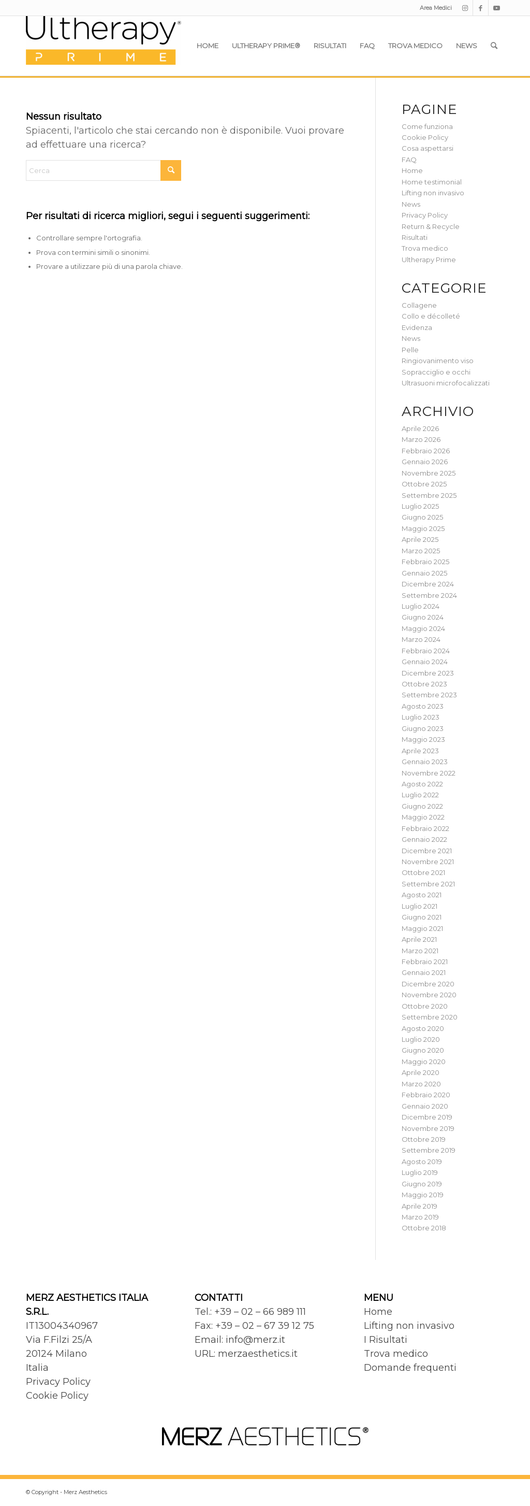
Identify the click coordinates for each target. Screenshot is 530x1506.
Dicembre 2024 (428, 584)
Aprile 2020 (420, 1072)
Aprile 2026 (420, 428)
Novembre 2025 (428, 473)
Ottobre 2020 (425, 1006)
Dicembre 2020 (428, 984)
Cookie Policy (425, 137)
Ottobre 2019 (424, 1139)
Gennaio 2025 (424, 573)
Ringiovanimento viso (438, 360)
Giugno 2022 (422, 806)
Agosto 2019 (422, 1161)
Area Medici (436, 7)
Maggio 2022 (423, 817)
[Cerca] (494, 46)
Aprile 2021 (419, 939)
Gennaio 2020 (425, 1106)
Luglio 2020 (421, 1039)
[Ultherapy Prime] (103, 46)
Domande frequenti (410, 1367)
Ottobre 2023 (424, 684)
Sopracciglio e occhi (436, 372)
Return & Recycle (431, 226)
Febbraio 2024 (426, 651)
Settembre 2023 (429, 695)
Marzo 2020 (421, 1084)
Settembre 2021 (428, 884)
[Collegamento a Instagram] (465, 8)
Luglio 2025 (420, 506)
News (411, 204)
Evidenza (417, 327)
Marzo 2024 (421, 639)
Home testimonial (432, 182)
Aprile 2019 (419, 1206)
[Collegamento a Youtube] (496, 8)
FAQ (409, 159)
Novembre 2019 (428, 1128)
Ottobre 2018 (424, 1228)
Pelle (410, 350)
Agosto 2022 (422, 784)
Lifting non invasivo (433, 193)
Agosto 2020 (423, 1028)
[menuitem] (433, 7)
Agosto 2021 (421, 895)
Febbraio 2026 (426, 451)
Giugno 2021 (421, 917)
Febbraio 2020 (426, 1095)
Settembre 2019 (428, 1150)
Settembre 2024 (429, 595)
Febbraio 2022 (425, 828)
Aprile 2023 (420, 751)
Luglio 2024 (420, 606)
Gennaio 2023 (425, 761)
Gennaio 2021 (424, 972)
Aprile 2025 (420, 539)
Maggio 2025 (423, 528)
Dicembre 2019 (427, 1117)
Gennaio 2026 (425, 461)
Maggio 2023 (423, 739)
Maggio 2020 (424, 1061)
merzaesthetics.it (258, 1353)
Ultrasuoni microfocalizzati (446, 383)
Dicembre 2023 (428, 673)
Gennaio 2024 (425, 661)
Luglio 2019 (420, 1172)
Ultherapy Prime (429, 259)
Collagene (419, 305)
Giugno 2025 (422, 517)
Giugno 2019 (422, 1184)
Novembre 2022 (428, 773)
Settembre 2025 (429, 495)
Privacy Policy (425, 215)
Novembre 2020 (429, 995)
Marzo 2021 (420, 950)
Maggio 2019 (423, 1195)
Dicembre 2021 (427, 851)
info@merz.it (255, 1339)
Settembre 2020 (430, 1017)
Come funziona (427, 126)
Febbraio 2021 (425, 961)
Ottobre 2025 (424, 484)
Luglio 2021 (419, 906)
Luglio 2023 (420, 717)
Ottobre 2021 (423, 872)
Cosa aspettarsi (427, 148)
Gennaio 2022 (424, 839)
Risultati (415, 237)
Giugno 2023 (423, 728)
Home (412, 170)
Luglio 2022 (420, 795)
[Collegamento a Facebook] (480, 8)
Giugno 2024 (423, 617)
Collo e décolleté (431, 316)
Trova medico (425, 248)
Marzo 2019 (420, 1217)
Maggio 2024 (423, 628)
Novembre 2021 (428, 861)
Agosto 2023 (423, 706)
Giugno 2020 (423, 1050)
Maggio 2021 (422, 928)
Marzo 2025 (421, 551)
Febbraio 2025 (425, 561)
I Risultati (385, 1339)
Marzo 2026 (421, 439)
